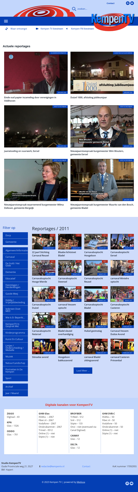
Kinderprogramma (15, 332)
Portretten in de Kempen (14, 370)
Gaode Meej (12, 293)
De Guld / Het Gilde (13, 264)
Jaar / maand (12, 393)
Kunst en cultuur (14, 339)
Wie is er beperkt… (15, 317)
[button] (6, 21)
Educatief (10, 278)
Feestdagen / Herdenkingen (13, 286)
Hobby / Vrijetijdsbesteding (15, 301)
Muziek (9, 356)
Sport (8, 378)
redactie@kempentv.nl (52, 466)
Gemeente (11, 241)
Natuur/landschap (15, 363)
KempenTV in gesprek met (12, 325)
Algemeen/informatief (17, 250)
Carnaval (10, 256)
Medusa (81, 482)
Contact (86, 466)
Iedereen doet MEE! (13, 310)
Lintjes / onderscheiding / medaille (14, 348)
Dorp (8, 235)
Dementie (11, 272)
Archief (9, 386)
